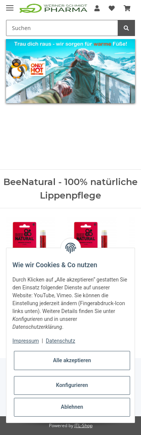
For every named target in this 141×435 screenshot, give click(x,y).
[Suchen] (62, 28)
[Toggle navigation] (10, 4)
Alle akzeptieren (72, 360)
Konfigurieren (72, 385)
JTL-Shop (83, 425)
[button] (97, 8)
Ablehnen (72, 407)
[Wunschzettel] (111, 8)
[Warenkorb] (127, 8)
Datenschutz (60, 341)
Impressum (25, 341)
